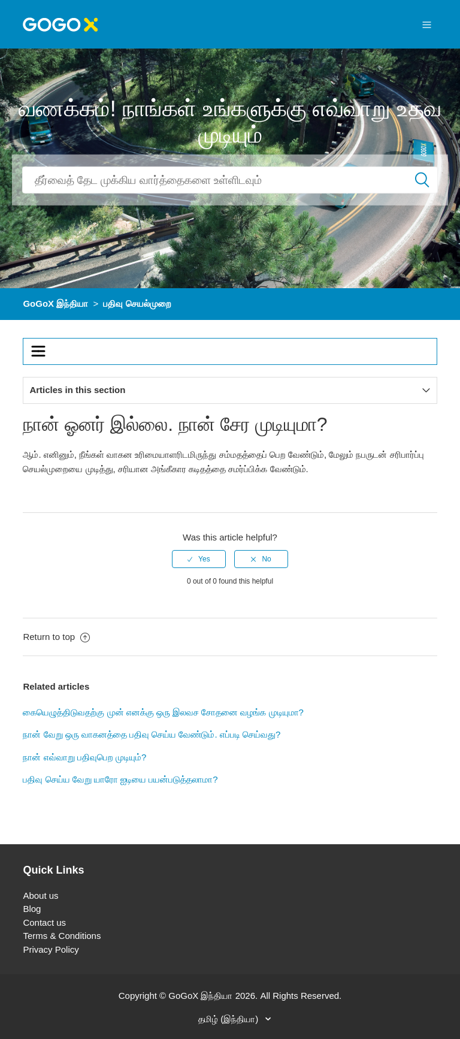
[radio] (199, 559)
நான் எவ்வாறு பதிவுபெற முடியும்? (84, 757)
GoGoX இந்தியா (55, 303)
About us (40, 895)
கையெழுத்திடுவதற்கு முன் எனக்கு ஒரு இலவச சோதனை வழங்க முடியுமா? (163, 712)
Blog (32, 909)
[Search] (230, 180)
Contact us (44, 922)
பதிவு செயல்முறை (137, 303)
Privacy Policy (50, 949)
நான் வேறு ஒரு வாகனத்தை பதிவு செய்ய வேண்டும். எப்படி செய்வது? (151, 734)
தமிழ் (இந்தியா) (229, 1019)
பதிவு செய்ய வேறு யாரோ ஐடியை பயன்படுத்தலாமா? (120, 779)
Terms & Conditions (62, 936)
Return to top (56, 637)
